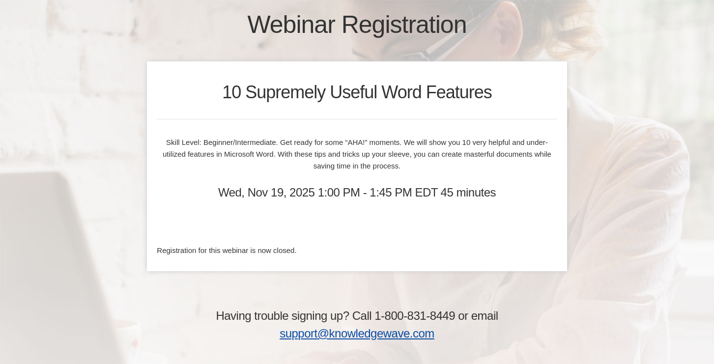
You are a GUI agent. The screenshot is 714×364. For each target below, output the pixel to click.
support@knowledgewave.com (357, 333)
